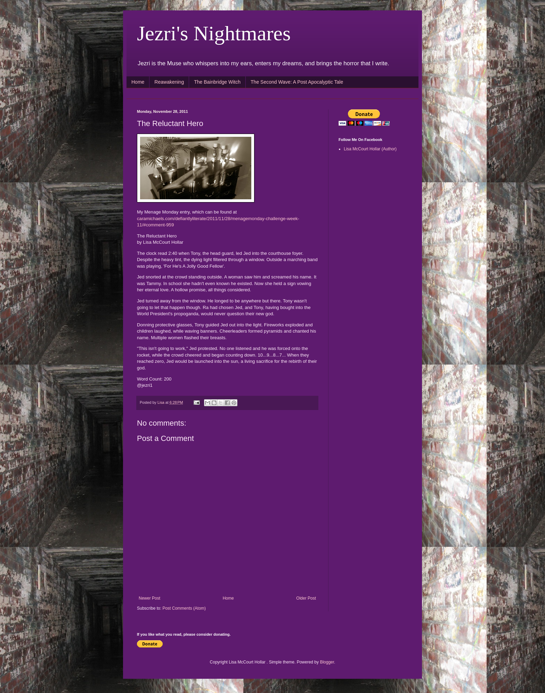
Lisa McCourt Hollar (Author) (370, 149)
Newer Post (149, 598)
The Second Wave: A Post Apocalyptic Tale (297, 82)
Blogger (327, 662)
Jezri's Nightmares (214, 33)
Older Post (306, 598)
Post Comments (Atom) (184, 608)
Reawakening (169, 82)
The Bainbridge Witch (217, 82)
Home (137, 82)
